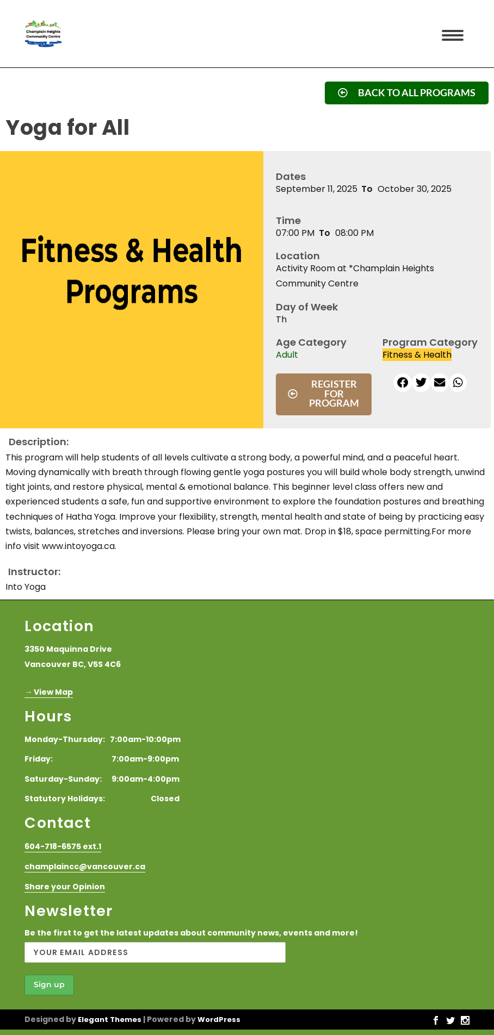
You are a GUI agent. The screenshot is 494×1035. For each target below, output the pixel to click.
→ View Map (48, 692)
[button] (402, 382)
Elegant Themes (109, 1019)
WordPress (218, 1019)
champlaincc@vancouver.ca (84, 866)
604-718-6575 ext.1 (62, 846)
